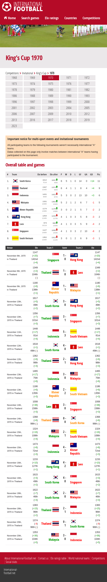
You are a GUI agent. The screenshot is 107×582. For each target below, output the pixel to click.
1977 (87, 84)
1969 (32, 78)
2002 (32, 108)
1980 (50, 90)
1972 (87, 78)
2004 (68, 108)
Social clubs (11, 562)
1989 (50, 96)
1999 (68, 102)
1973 (14, 84)
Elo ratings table (58, 558)
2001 (14, 108)
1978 (14, 90)
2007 (32, 114)
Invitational (27, 73)
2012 (87, 114)
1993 (87, 96)
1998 (50, 102)
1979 (32, 90)
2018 (68, 120)
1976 (68, 84)
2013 (14, 120)
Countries (70, 18)
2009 (50, 114)
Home (12, 18)
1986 (14, 96)
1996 (14, 102)
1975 (50, 84)
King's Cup (41, 73)
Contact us (43, 558)
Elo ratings (52, 18)
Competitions (91, 18)
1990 (68, 96)
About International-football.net (20, 558)
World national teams (79, 558)
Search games (30, 18)
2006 (14, 114)
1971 (68, 78)
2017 (50, 120)
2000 (87, 102)
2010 (68, 114)
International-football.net (10, 571)
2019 (87, 120)
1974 (32, 84)
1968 (14, 78)
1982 (87, 90)
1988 (32, 96)
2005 (87, 108)
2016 (32, 120)
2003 (50, 108)
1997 (32, 102)
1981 (68, 90)
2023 (14, 126)
